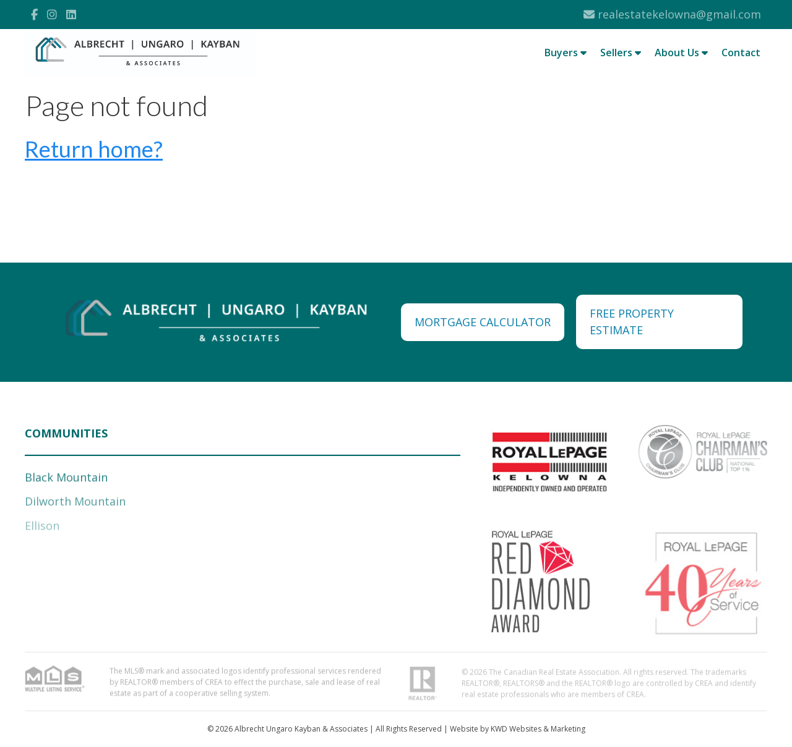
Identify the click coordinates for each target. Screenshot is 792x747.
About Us (681, 52)
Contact (740, 52)
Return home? (94, 148)
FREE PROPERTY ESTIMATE (632, 321)
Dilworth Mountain (75, 503)
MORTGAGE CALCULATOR (483, 321)
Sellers (620, 52)
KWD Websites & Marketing (538, 729)
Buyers (565, 52)
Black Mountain (66, 478)
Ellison (42, 527)
